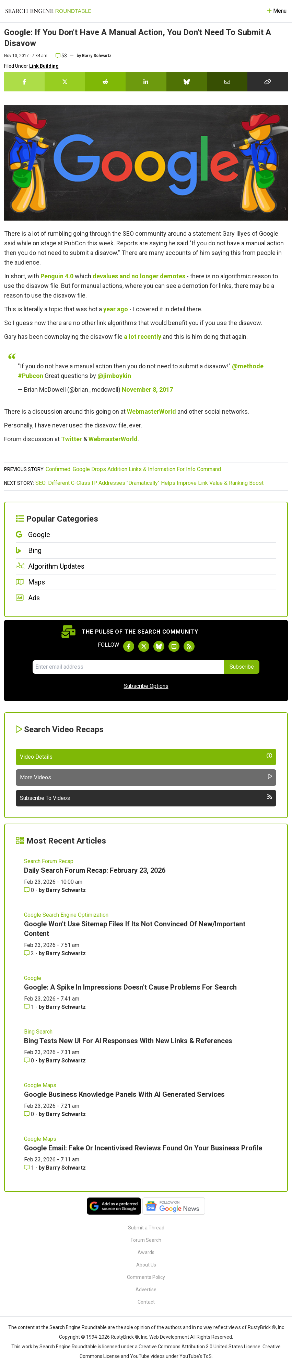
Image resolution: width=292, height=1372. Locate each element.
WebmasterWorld (151, 411)
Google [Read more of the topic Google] (32, 978)
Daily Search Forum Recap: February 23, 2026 (94, 870)
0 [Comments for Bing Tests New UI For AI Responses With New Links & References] (29, 1060)
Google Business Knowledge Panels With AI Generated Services (124, 1094)
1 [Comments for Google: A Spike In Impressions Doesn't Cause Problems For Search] (29, 1007)
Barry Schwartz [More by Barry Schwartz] (66, 890)
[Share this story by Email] (227, 81)
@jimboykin (114, 375)
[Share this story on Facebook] (24, 81)
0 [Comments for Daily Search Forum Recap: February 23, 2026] (29, 890)
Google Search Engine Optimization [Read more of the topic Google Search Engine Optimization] (66, 915)
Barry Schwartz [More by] (97, 55)
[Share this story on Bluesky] (186, 81)
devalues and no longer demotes (139, 276)
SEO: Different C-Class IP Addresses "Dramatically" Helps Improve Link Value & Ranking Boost (149, 483)
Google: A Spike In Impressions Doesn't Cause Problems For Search (130, 987)
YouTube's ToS (195, 1356)
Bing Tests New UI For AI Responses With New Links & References (128, 1041)
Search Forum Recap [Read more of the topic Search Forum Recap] (48, 861)
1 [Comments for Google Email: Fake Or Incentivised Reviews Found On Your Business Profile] (29, 1167)
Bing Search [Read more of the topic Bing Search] (38, 1031)
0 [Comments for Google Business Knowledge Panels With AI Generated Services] (29, 1114)
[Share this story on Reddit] (105, 81)
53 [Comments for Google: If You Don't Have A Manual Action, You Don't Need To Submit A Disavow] (61, 55)
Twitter (71, 439)
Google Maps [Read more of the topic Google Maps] (40, 1085)
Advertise (146, 1289)
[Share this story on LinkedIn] (146, 81)
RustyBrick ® (125, 1337)
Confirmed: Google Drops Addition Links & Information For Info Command (133, 469)
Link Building (44, 66)
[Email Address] (128, 667)
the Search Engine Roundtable (74, 1327)
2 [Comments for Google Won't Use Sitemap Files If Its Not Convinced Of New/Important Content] (29, 953)
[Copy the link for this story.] (267, 81)
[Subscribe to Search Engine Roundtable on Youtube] (173, 646)
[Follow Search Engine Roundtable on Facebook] (128, 646)
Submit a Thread (146, 1227)
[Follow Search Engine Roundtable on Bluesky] (158, 646)
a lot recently (142, 336)
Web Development (169, 1337)
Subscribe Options (146, 686)
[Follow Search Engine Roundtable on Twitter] (143, 646)
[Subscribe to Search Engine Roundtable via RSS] (189, 646)
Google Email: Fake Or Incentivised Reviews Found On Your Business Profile (143, 1148)
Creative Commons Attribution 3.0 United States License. (200, 1346)
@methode (248, 366)
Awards (146, 1252)
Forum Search (146, 1240)
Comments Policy (146, 1277)
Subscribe (242, 666)
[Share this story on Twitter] (65, 81)
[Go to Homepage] (48, 11)
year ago (115, 309)
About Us (146, 1265)
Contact (146, 1302)
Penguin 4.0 (56, 276)
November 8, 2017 (147, 389)
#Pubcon (30, 375)
